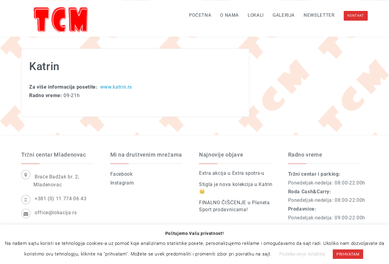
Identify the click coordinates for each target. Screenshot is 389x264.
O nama (229, 15)
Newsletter (319, 15)
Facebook (121, 174)
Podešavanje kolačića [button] (302, 254)
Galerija (284, 15)
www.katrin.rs (116, 87)
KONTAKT (355, 16)
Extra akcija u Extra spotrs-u (231, 173)
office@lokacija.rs (56, 212)
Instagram (122, 183)
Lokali (256, 15)
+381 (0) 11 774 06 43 (60, 198)
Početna (200, 15)
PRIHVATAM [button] (348, 254)
